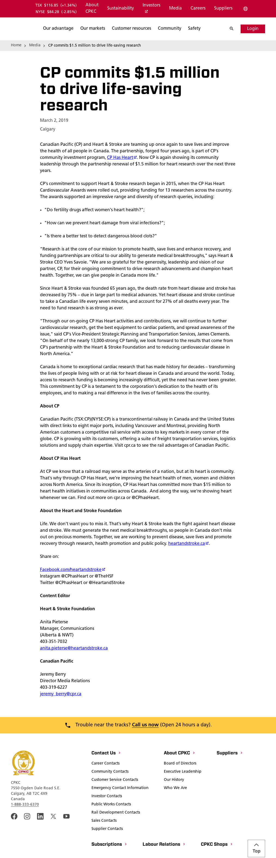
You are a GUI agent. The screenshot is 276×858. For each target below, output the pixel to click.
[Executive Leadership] (182, 790)
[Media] (175, 8)
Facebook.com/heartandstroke (72, 588)
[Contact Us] (106, 771)
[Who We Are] (175, 807)
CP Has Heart (122, 176)
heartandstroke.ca (188, 562)
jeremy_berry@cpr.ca (60, 712)
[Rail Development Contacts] (115, 831)
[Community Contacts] (109, 790)
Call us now (145, 743)
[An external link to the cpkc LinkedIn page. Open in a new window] (40, 834)
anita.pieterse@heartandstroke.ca (74, 666)
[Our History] (174, 799)
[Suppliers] (223, 8)
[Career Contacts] (105, 782)
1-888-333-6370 (25, 823)
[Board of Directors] (180, 782)
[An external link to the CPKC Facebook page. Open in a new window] (14, 834)
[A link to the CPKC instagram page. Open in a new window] (27, 834)
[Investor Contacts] (106, 815)
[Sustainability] (120, 8)
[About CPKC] (91, 9)
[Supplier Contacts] (107, 848)
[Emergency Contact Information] (120, 807)
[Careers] (197, 8)
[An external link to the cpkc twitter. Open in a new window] (53, 834)
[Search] (234, 28)
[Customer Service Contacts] (114, 799)
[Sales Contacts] (103, 839)
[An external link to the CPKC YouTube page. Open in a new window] (66, 834)
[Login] (253, 29)
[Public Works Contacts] (111, 823)
